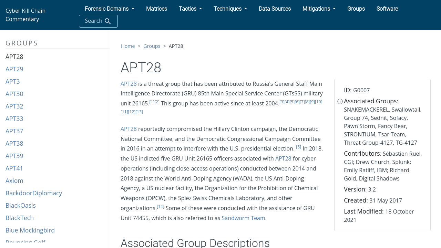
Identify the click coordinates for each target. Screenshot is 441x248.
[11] (124, 112)
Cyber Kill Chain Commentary (25, 15)
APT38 (14, 143)
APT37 (14, 131)
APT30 (14, 94)
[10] (318, 102)
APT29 (14, 69)
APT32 (14, 106)
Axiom (14, 180)
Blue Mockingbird (30, 230)
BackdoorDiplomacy (34, 193)
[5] (292, 102)
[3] (282, 102)
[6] (297, 102)
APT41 (14, 168)
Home (128, 46)
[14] (160, 206)
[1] (151, 102)
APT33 (14, 118)
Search (98, 21)
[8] (307, 102)
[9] (312, 102)
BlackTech (20, 218)
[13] (139, 112)
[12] (132, 112)
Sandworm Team (243, 218)
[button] (109, 9)
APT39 (14, 156)
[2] (157, 102)
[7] (302, 102)
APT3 (13, 81)
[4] (287, 102)
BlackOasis (21, 205)
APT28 (14, 56)
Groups (152, 46)
